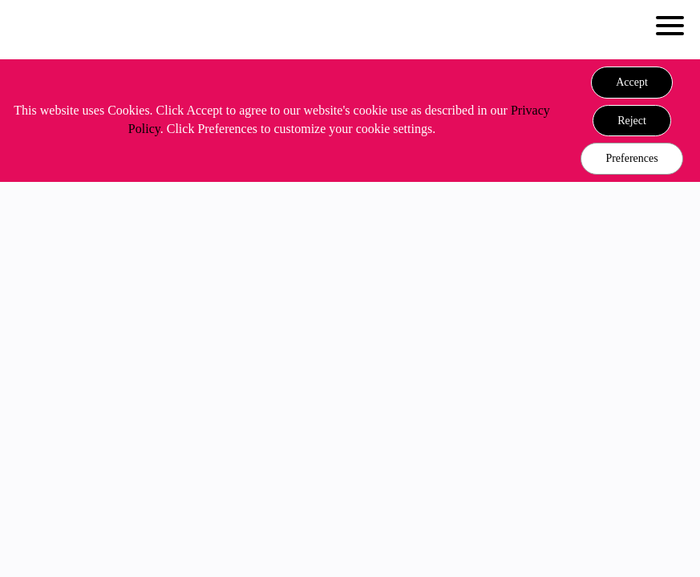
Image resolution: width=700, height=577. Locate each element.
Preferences (631, 158)
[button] (632, 83)
